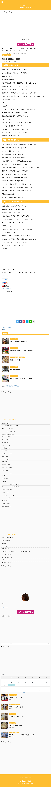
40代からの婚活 (5, 548)
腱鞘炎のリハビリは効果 (11, 385)
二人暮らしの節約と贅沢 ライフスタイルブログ (25, 783)
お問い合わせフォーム (7, 560)
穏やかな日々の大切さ (16, 360)
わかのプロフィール (6, 554)
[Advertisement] (25, 26)
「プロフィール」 (4, 607)
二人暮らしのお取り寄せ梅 (16, 716)
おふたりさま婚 (25, 7)
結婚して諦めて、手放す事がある (13, 386)
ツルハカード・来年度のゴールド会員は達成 (22, 350)
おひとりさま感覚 (6, 540)
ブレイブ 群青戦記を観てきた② (18, 341)
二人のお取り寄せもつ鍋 (15, 725)
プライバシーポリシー (7, 562)
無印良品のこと (5, 543)
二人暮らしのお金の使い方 (16, 707)
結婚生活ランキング (7, 288)
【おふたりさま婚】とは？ (8, 537)
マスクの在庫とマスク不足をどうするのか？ (22, 378)
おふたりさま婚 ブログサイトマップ (11, 557)
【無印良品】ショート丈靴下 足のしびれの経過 (21, 735)
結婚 (4, 329)
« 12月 (24, 692)
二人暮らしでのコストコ (15, 697)
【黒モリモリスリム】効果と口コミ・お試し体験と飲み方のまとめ (18, 551)
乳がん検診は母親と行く (16, 369)
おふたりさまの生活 (7, 327)
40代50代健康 (5, 546)
